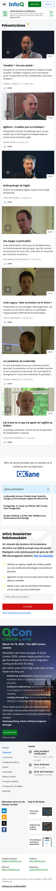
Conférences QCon (10, 762)
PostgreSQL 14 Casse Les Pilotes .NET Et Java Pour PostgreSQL (25, 507)
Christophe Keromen (12, 438)
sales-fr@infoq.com (37, 861)
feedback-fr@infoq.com (12, 861)
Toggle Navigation (4, 4)
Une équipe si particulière (17, 241)
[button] (27, 607)
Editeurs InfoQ (9, 776)
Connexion (8, 757)
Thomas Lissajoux (11, 379)
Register (35, 4)
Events (5, 767)
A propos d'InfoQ (10, 781)
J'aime (9, 88)
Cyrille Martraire (11, 318)
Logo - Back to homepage (16, 4)
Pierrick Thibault (11, 84)
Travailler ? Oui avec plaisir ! (18, 65)
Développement (14, 489)
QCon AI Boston (41, 764)
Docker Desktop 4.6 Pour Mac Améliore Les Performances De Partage (25, 517)
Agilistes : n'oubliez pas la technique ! (24, 127)
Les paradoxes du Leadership (19, 361)
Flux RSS (28, 24)
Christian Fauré (10, 198)
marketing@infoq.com (38, 869)
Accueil (5, 747)
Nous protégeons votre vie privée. (16, 612)
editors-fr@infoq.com (11, 869)
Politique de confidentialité (14, 886)
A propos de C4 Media (12, 786)
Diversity (6, 791)
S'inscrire (6, 752)
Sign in (48, 4)
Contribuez (7, 771)
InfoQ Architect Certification (41, 752)
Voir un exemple (43, 555)
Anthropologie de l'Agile (16, 185)
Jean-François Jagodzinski (15, 259)
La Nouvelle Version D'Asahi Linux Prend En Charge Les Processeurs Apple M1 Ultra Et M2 (26, 497)
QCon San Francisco (43, 772)
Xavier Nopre (9, 142)
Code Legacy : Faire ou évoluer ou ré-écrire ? (27, 302)
